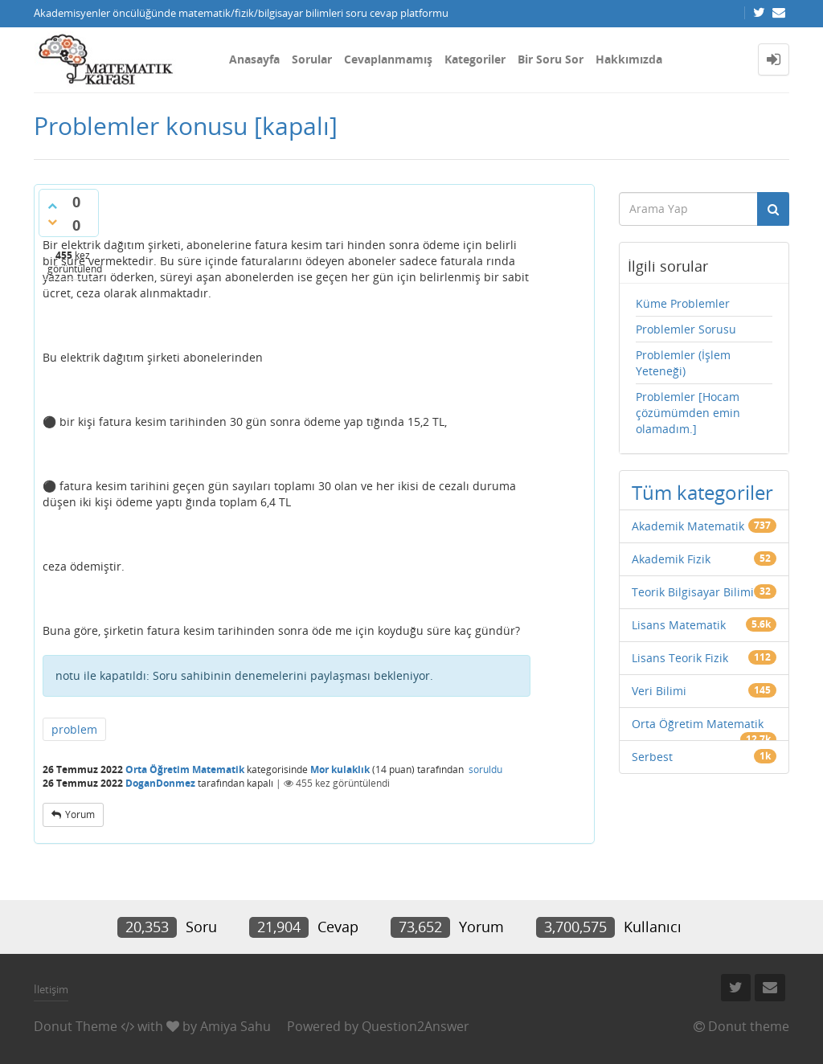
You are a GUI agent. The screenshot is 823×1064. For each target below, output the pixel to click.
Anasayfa (254, 59)
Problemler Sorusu (686, 329)
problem (74, 729)
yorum (80, 814)
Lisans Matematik (679, 624)
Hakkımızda (629, 59)
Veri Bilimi (659, 690)
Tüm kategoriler (702, 492)
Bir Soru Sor (550, 59)
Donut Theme (75, 1026)
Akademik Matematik (688, 526)
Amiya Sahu (235, 1026)
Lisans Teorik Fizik (680, 657)
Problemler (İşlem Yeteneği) (683, 363)
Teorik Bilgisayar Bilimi (693, 592)
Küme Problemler (683, 303)
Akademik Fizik (671, 559)
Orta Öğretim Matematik (184, 769)
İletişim (51, 989)
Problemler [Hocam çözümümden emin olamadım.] (688, 412)
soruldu (485, 769)
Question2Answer (415, 1026)
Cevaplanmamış (388, 59)
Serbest (652, 756)
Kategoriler (475, 59)
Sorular (312, 59)
